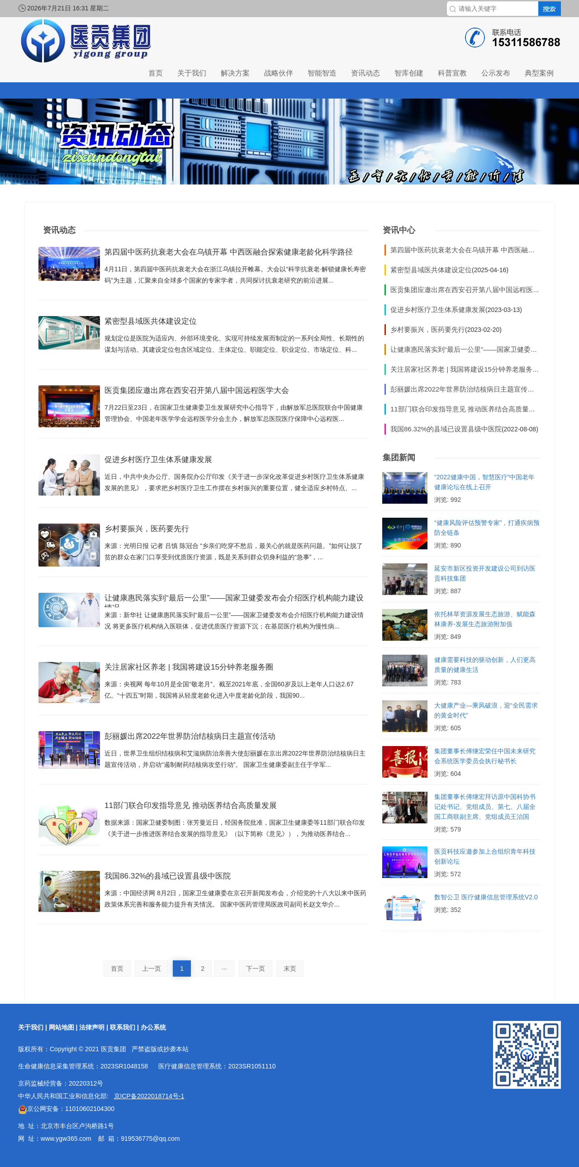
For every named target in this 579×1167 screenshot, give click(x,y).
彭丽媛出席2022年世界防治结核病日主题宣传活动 (205, 738)
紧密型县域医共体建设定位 (158, 323)
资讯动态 (365, 73)
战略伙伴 (278, 73)
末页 (290, 968)
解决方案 (235, 73)
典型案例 (539, 73)
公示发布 (495, 73)
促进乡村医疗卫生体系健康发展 (167, 462)
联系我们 (122, 1027)
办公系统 (153, 1027)
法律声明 (91, 1027)
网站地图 (61, 1027)
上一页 (151, 968)
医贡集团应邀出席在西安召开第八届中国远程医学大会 (213, 392)
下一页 (255, 968)
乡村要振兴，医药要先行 (154, 531)
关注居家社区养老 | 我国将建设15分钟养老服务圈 (203, 669)
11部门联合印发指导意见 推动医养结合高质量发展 (205, 808)
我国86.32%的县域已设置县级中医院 (178, 878)
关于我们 (191, 73)
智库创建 (408, 73)
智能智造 (322, 73)
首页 (155, 73)
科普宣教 (452, 73)
